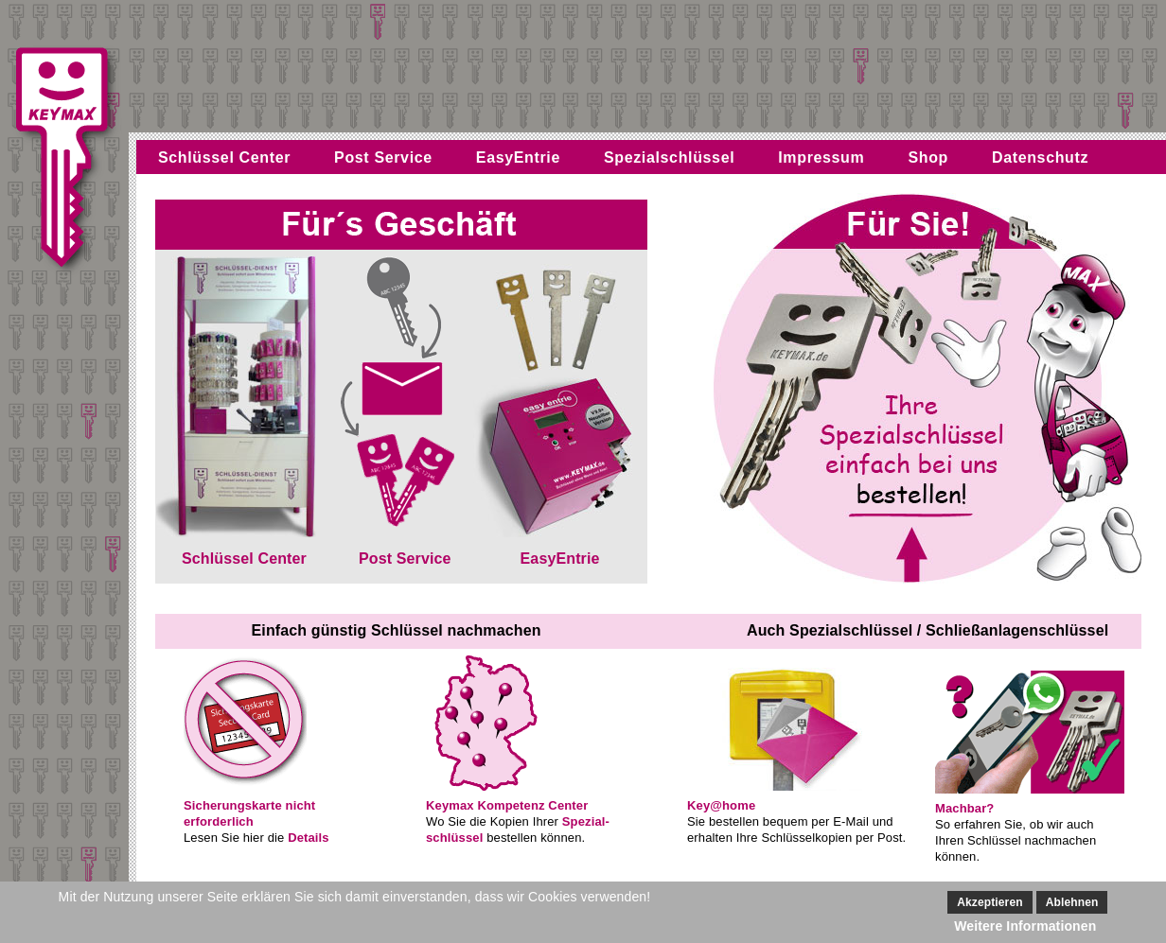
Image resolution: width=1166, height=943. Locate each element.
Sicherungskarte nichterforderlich (249, 813)
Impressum (821, 157)
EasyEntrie (518, 157)
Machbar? (964, 808)
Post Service (383, 157)
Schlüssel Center (224, 157)
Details (308, 837)
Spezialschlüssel (669, 157)
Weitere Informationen (1025, 926)
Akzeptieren (989, 902)
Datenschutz (1040, 157)
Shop (928, 157)
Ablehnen (1072, 902)
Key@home (721, 805)
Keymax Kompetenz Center (507, 805)
